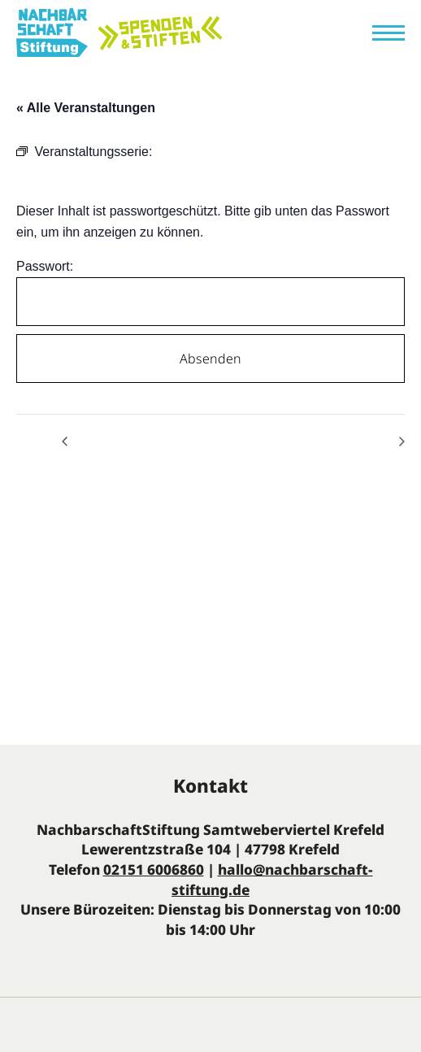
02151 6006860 (153, 869)
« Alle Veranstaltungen (85, 108)
